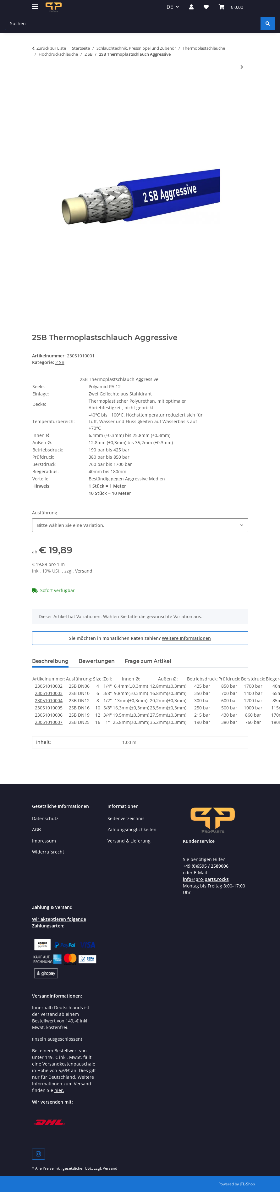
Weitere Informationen (186, 638)
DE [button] (170, 6)
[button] (191, 7)
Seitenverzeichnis (126, 818)
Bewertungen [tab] (97, 661)
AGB (36, 829)
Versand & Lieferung (129, 841)
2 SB (59, 362)
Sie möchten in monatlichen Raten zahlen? (140, 638)
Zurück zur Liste (51, 48)
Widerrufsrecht (48, 852)
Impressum (44, 841)
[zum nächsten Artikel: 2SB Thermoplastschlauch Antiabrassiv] (241, 67)
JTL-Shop (247, 1184)
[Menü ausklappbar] (35, 4)
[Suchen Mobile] (133, 23)
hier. (59, 1090)
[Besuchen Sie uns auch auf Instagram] (38, 1154)
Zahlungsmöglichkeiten (131, 829)
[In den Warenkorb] (37, 87)
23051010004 (49, 700)
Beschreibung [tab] (50, 661)
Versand (83, 571)
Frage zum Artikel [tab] (148, 661)
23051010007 (49, 722)
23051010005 (49, 708)
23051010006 (49, 715)
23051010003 (49, 693)
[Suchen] (268, 23)
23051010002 (49, 686)
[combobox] (140, 525)
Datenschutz (45, 818)
